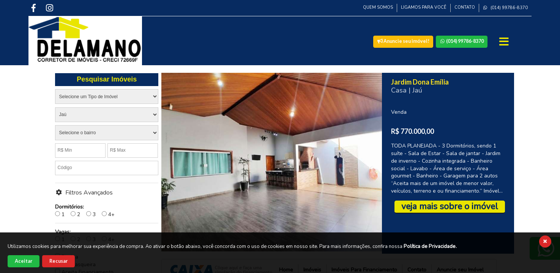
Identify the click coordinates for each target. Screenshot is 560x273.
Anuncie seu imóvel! (403, 41)
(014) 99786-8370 (505, 8)
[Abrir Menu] (505, 42)
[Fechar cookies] (545, 241)
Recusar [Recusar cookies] (58, 261)
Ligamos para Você (423, 7)
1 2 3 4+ (85, 210)
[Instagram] (50, 8)
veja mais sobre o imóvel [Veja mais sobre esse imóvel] (449, 206)
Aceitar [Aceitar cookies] (23, 261)
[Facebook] (34, 8)
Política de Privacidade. (430, 246)
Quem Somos (378, 7)
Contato (464, 7)
